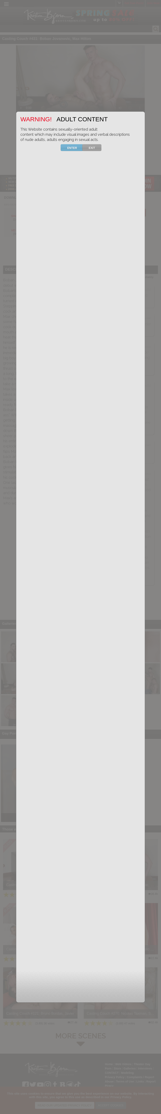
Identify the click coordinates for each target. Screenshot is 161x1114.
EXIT (94, 147)
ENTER (74, 147)
